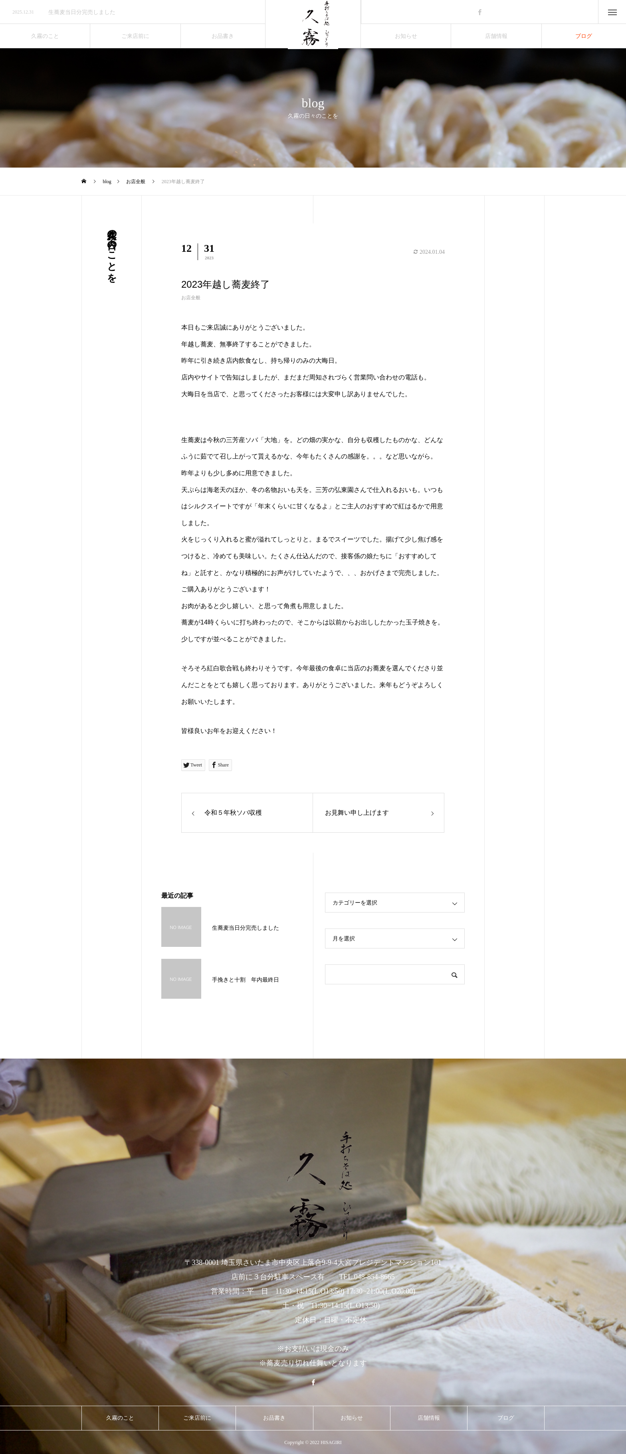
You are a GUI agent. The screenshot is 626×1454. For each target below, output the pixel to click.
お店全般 (190, 297)
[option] (132, 12)
